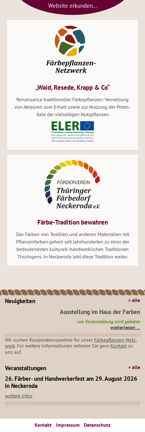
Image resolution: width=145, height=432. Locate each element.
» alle (134, 300)
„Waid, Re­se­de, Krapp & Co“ (73, 87)
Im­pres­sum (68, 425)
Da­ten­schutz (97, 425)
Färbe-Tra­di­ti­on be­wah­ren (72, 222)
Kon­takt (118, 346)
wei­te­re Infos (18, 396)
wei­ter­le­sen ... (125, 327)
